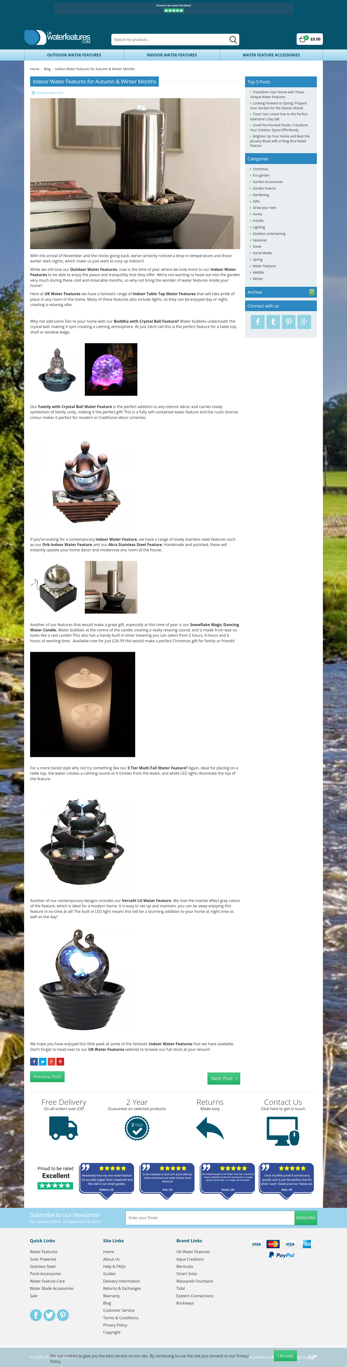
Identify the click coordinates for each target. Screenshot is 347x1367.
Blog (47, 69)
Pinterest (63, 1315)
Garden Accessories (268, 181)
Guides (109, 1273)
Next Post (222, 1078)
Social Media (262, 253)
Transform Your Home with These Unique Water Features (277, 94)
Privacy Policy (115, 1325)
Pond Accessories (45, 1273)
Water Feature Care (47, 1281)
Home (34, 69)
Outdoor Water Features (74, 55)
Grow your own (264, 207)
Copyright (111, 1332)
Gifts (256, 201)
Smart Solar (186, 1273)
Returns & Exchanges (122, 1288)
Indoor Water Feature (116, 539)
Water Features (264, 266)
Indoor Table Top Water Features (164, 293)
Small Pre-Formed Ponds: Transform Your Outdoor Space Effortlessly (279, 127)
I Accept (286, 1356)
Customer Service (118, 1310)
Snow (257, 246)
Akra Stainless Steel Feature (135, 544)
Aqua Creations (190, 1259)
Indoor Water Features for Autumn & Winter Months (95, 69)
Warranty (111, 1296)
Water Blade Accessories (52, 1288)
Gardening (261, 194)
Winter (258, 278)
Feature (169, 321)
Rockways (185, 1303)
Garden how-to (264, 188)
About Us (111, 1259)
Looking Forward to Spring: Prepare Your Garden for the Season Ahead (278, 105)
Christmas (260, 169)
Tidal (180, 1288)
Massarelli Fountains (194, 1281)
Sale (33, 1296)
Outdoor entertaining (269, 233)
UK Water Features (62, 293)
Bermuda (184, 1266)
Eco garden (261, 175)
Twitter (49, 1315)
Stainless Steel (42, 1266)
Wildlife (258, 272)
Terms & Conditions (121, 1317)
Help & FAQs (114, 1266)
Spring (257, 259)
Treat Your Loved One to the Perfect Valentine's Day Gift (278, 116)
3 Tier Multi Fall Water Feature (156, 768)
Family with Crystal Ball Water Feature (75, 406)
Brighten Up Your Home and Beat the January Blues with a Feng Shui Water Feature (279, 141)
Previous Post (47, 1077)
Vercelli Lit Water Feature (146, 900)
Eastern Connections (194, 1296)
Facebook (36, 1315)
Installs (258, 220)
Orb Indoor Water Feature (67, 544)
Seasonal (260, 240)
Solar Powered (43, 1259)
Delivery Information (121, 1281)
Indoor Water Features (172, 55)
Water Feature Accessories (271, 55)
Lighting (259, 227)
